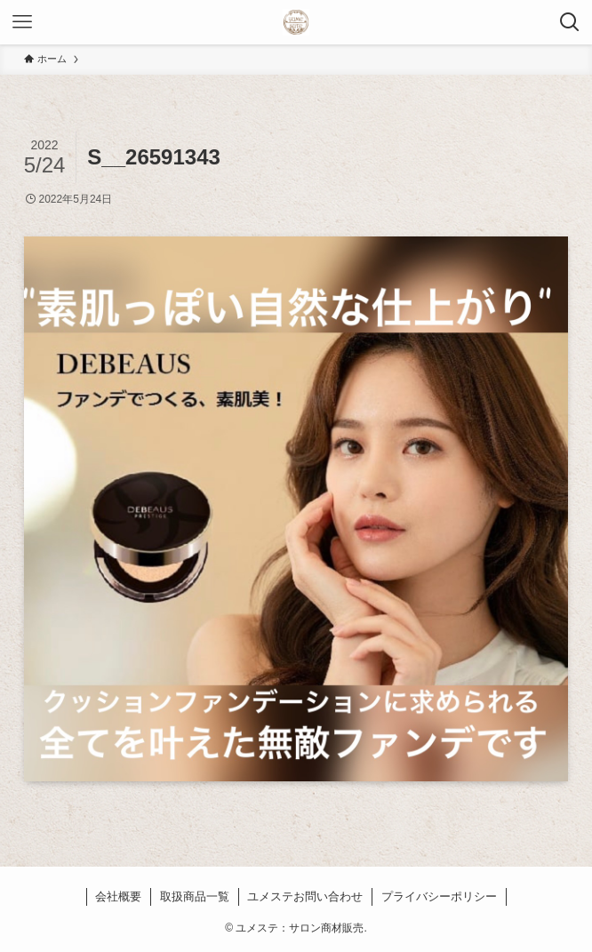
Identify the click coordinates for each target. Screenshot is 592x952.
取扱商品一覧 (194, 896)
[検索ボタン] (570, 22)
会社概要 (118, 896)
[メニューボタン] (22, 22)
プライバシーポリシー (439, 896)
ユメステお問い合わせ (305, 896)
